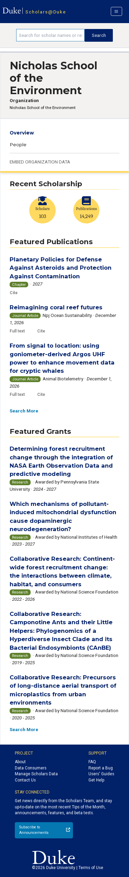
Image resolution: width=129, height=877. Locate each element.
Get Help (96, 780)
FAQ (92, 761)
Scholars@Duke (45, 11)
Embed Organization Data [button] (40, 162)
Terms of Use (90, 867)
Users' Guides (101, 773)
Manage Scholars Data (36, 773)
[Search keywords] (50, 35)
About (20, 761)
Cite (14, 292)
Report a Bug (100, 768)
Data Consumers (30, 768)
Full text (17, 331)
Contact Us (25, 780)
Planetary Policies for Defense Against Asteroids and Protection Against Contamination (60, 268)
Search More (24, 410)
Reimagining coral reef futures (56, 307)
